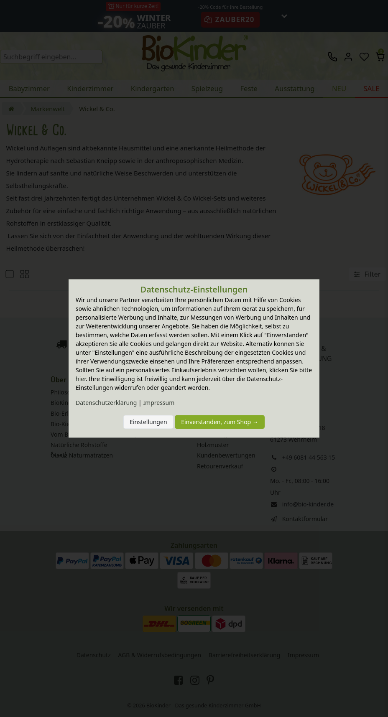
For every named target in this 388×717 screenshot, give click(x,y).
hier (81, 379)
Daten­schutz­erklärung (106, 403)
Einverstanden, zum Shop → (219, 422)
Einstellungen (148, 422)
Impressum (158, 403)
